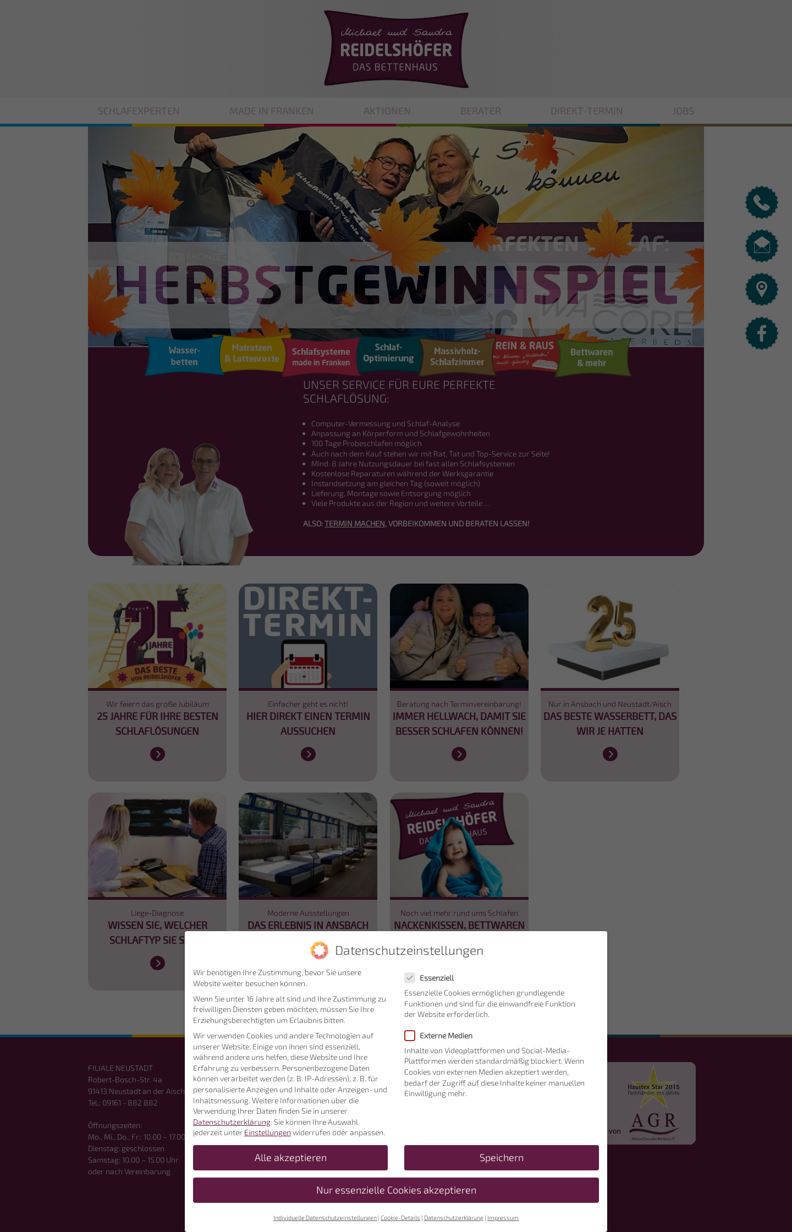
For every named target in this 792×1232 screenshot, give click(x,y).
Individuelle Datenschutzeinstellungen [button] (325, 1225)
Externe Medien (442, 1042)
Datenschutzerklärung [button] (453, 1225)
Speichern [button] (502, 1165)
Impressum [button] (503, 1225)
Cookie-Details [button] (400, 1225)
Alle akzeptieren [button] (291, 1165)
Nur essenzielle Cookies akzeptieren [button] (396, 1197)
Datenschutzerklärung (232, 1129)
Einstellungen (267, 1140)
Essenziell (432, 985)
